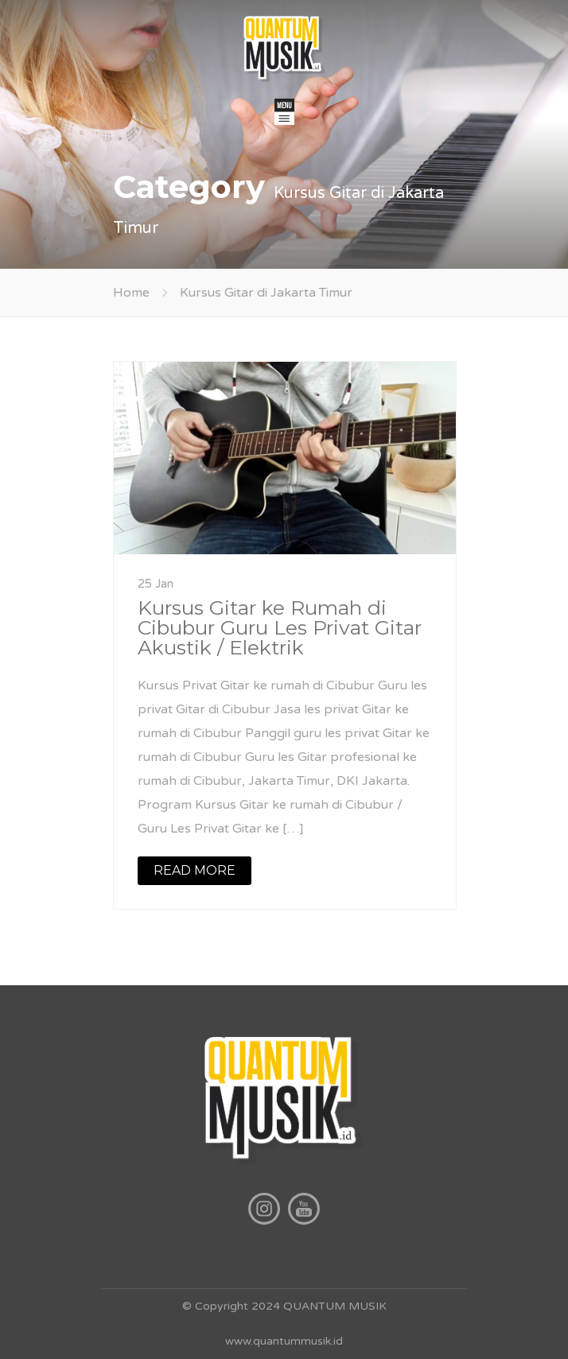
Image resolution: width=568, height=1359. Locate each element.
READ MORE (194, 870)
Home (131, 293)
